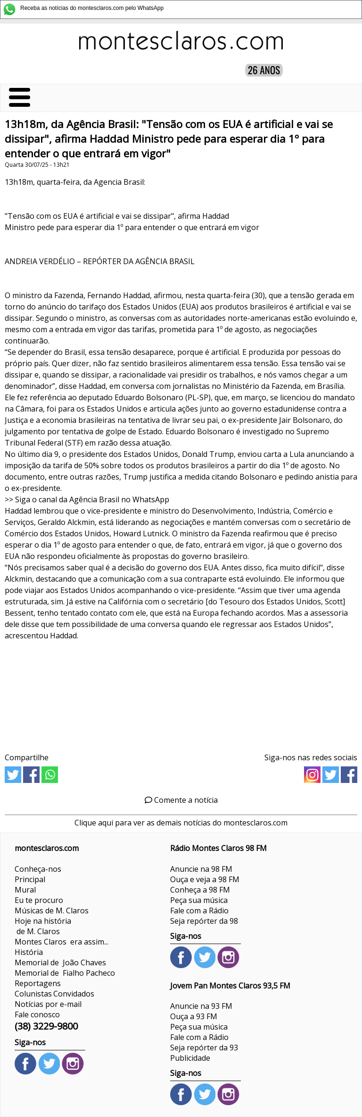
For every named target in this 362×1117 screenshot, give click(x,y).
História (29, 952)
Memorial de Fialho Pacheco (65, 973)
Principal (30, 879)
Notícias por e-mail (48, 1004)
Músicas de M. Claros (52, 910)
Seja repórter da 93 (204, 1047)
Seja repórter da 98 (204, 921)
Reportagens (38, 983)
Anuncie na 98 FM (201, 869)
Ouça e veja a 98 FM (204, 879)
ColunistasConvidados (54, 993)
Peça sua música (199, 900)
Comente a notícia (181, 800)
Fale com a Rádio (199, 910)
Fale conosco (37, 1014)
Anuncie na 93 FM (201, 1006)
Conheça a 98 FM (200, 890)
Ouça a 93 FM (193, 1016)
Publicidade (190, 1058)
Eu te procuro (39, 900)
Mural (25, 890)
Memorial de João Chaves (60, 962)
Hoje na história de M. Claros (43, 926)
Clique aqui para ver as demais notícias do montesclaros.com (181, 822)
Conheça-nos (38, 869)
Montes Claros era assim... (61, 942)
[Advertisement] (181, 693)
